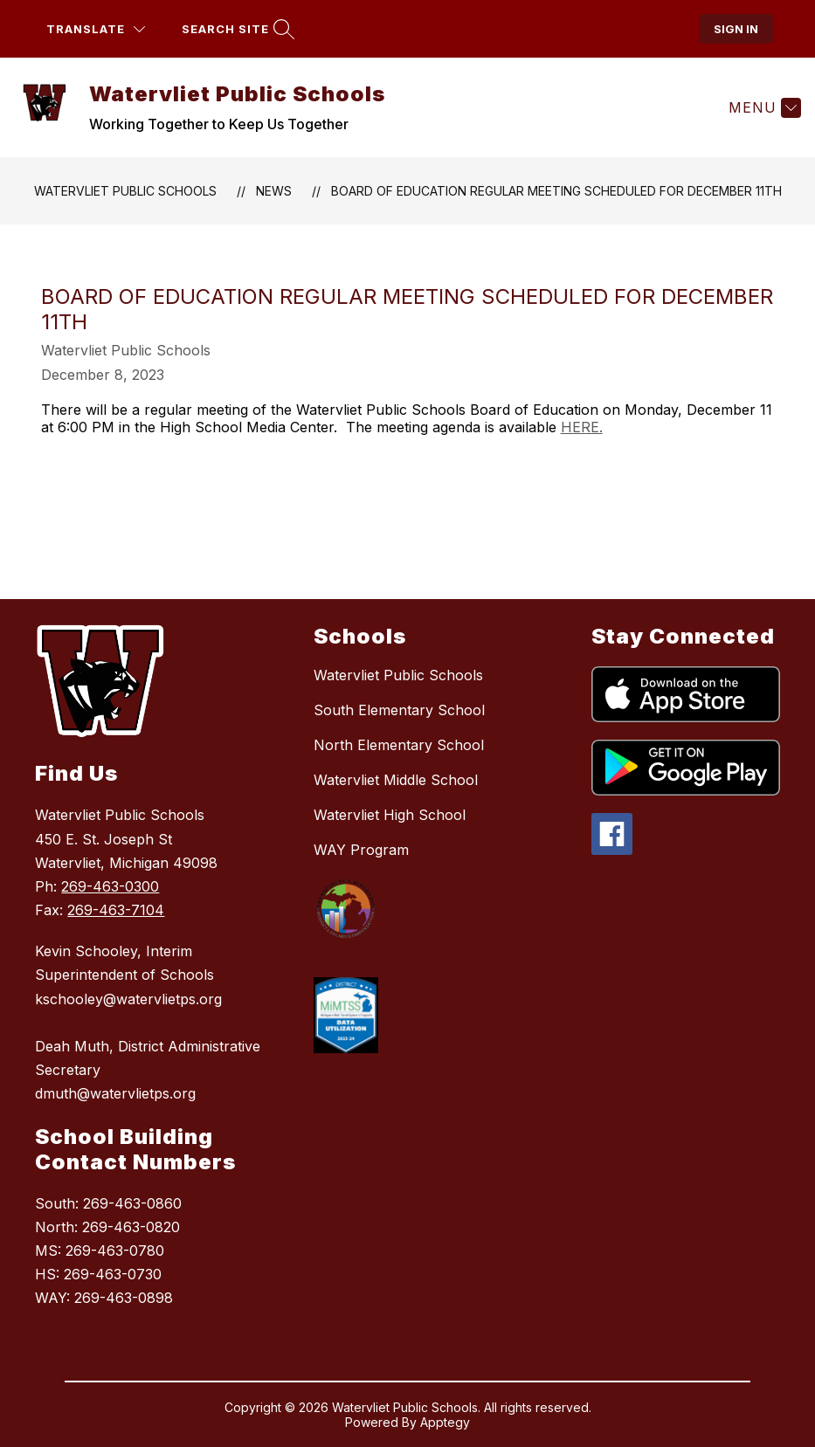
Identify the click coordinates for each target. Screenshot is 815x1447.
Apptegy (445, 1422)
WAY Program (361, 849)
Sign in (736, 29)
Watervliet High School (390, 814)
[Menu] (762, 107)
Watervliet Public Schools (125, 190)
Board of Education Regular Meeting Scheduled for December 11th (556, 190)
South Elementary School (399, 710)
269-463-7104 (115, 910)
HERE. (582, 427)
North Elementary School (399, 745)
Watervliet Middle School (396, 780)
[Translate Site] (95, 29)
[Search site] (235, 29)
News (274, 190)
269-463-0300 (110, 886)
